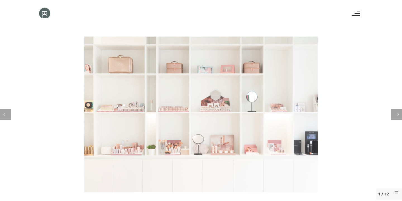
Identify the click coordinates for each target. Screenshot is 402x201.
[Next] (396, 114)
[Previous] (5, 114)
